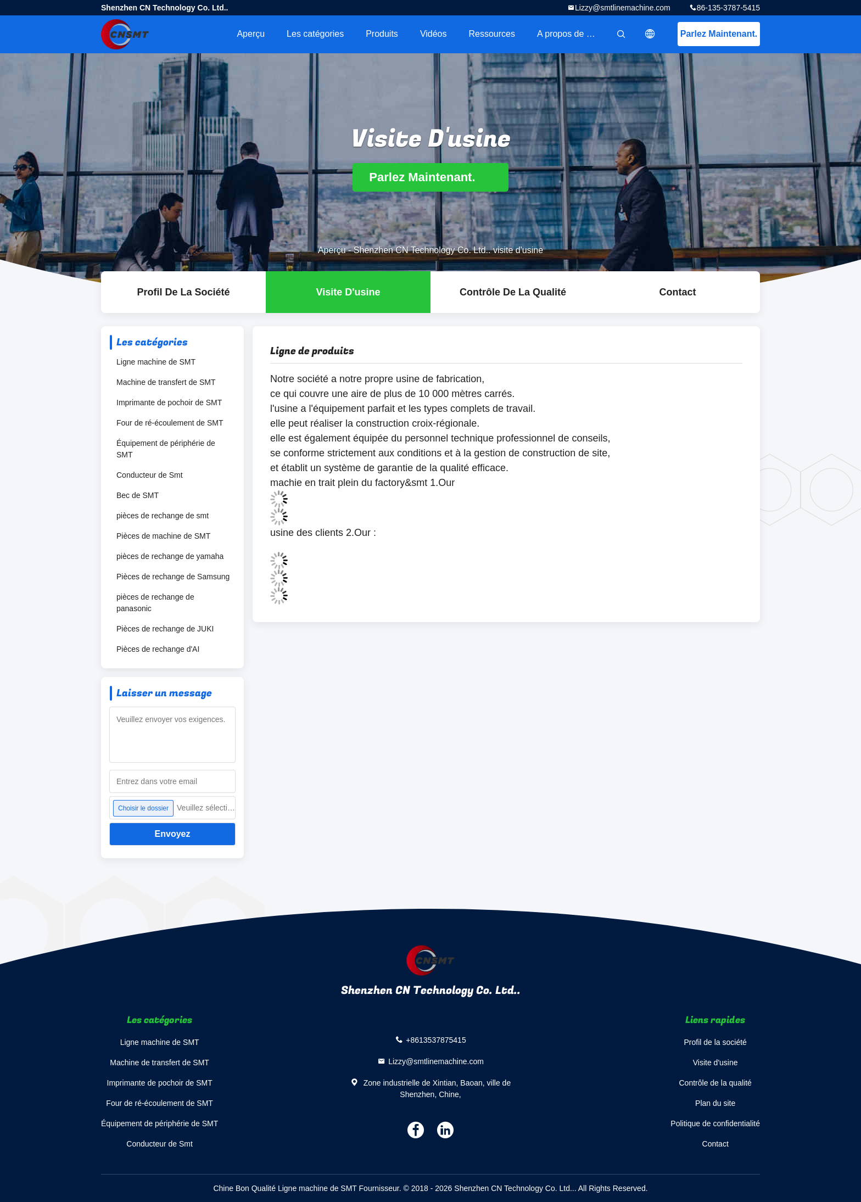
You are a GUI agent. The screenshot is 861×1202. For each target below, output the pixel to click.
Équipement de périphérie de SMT (165, 449)
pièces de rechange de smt (162, 515)
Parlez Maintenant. (718, 33)
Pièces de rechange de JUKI (165, 628)
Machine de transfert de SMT (166, 382)
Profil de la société (183, 292)
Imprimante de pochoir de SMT (169, 402)
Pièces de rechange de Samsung (173, 576)
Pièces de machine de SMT (163, 536)
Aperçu (251, 33)
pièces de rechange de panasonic (155, 602)
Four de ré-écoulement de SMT (169, 422)
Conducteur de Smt (149, 475)
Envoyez (173, 833)
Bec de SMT (137, 495)
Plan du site (715, 1103)
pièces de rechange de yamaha (169, 556)
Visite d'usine (348, 292)
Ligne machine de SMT (155, 361)
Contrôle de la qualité (513, 292)
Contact (677, 292)
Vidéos (433, 33)
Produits (382, 33)
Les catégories (315, 33)
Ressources (492, 33)
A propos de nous (571, 33)
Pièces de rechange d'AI (157, 649)
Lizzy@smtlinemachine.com (622, 7)
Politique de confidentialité (715, 1123)
